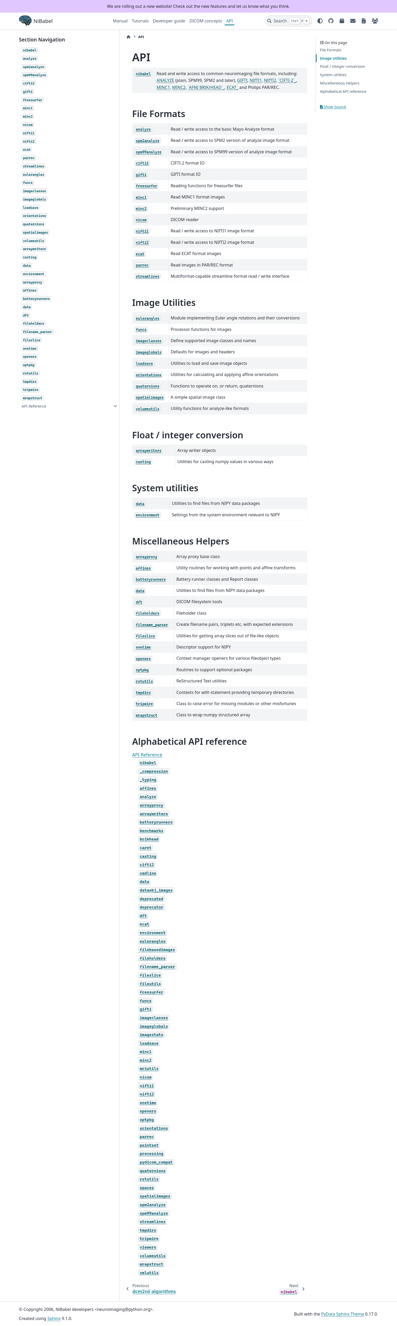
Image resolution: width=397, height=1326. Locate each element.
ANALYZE (294, 73)
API (229, 21)
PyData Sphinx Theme (342, 1314)
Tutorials (140, 21)
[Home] (115, 37)
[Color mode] (320, 20)
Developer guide (169, 21)
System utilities (333, 74)
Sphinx (54, 1318)
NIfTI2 (238, 80)
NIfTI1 (224, 80)
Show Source (333, 106)
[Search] (288, 20)
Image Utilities (333, 58)
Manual (120, 21)
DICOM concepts (205, 21)
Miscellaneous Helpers (340, 83)
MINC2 (289, 80)
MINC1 (273, 80)
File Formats (331, 49)
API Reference (34, 406)
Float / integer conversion (342, 66)
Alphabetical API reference (343, 91)
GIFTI (210, 80)
